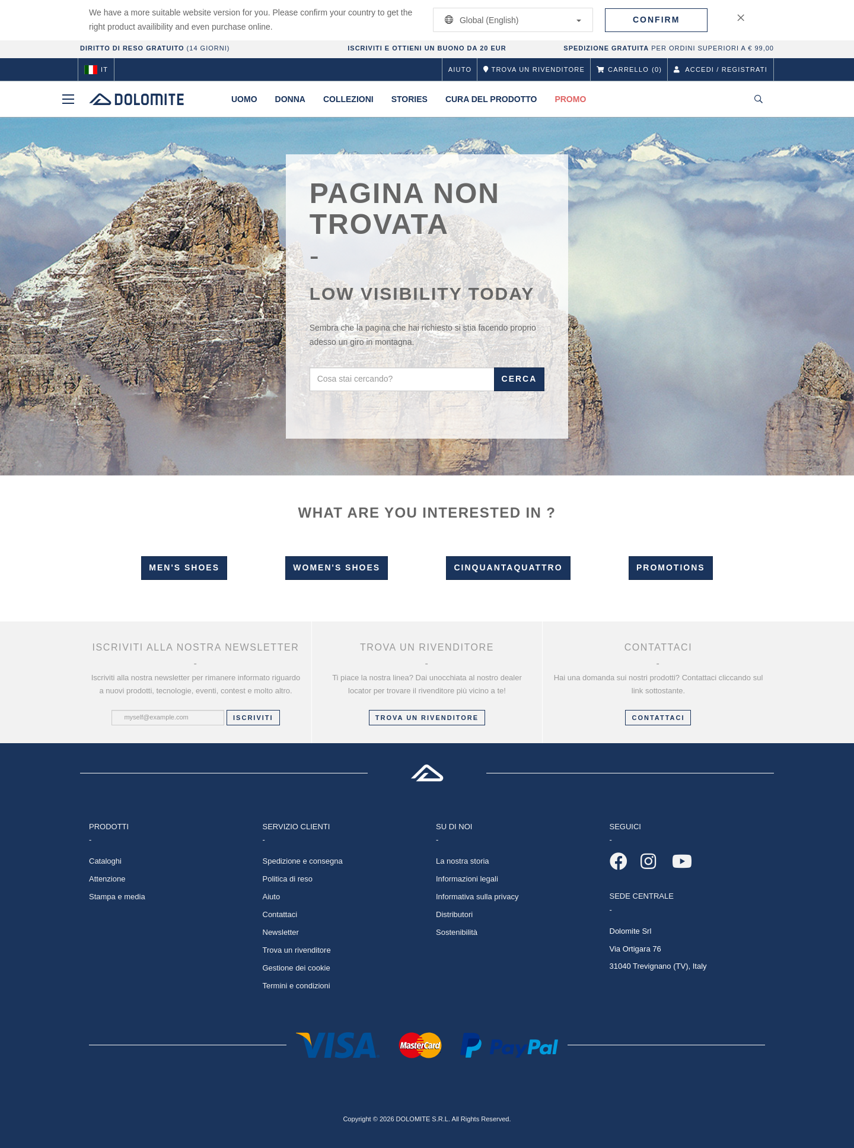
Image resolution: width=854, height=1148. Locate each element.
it (96, 69)
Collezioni (348, 99)
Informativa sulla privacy (477, 896)
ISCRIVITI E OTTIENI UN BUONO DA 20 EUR (427, 48)
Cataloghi (105, 861)
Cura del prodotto (491, 99)
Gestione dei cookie (296, 967)
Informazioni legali (467, 878)
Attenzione (107, 878)
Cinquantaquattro (508, 567)
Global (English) (511, 20)
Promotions (670, 567)
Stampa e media (117, 896)
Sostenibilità (456, 932)
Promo (570, 99)
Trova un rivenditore (427, 717)
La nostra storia (462, 861)
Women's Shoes (336, 567)
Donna (290, 99)
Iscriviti (253, 717)
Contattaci (280, 914)
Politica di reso (288, 878)
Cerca (519, 378)
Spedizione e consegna (303, 861)
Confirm (656, 19)
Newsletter (281, 932)
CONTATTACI (658, 717)
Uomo (244, 99)
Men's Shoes (184, 567)
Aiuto (459, 69)
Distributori (454, 914)
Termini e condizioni (296, 985)
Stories (409, 99)
